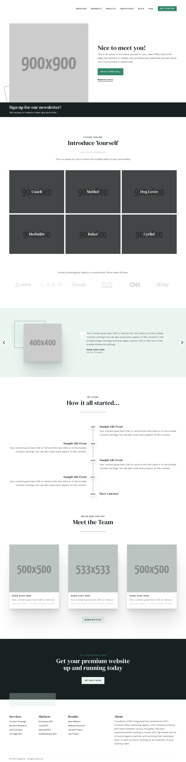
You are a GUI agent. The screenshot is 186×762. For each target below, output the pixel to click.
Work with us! (93, 621)
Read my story (105, 81)
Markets (96, 9)
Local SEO (43, 727)
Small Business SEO (48, 735)
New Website (74, 723)
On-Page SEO (15, 735)
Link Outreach (15, 731)
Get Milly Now (93, 682)
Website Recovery (76, 727)
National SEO (45, 731)
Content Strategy (17, 723)
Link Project (73, 735)
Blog (141, 9)
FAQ (151, 9)
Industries (127, 9)
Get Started (167, 8)
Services (81, 9)
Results (111, 9)
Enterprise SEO (46, 723)
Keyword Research (18, 727)
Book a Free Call (110, 73)
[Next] (182, 344)
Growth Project (75, 731)
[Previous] (4, 344)
